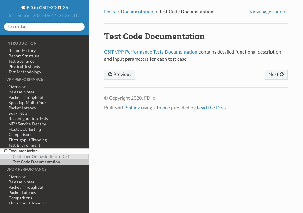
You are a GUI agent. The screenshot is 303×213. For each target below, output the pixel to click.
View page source (267, 11)
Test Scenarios (21, 61)
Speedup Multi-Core (27, 103)
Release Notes (21, 92)
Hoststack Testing (25, 129)
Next (276, 74)
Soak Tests (18, 113)
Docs (109, 11)
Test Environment (24, 145)
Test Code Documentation (36, 162)
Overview (17, 87)
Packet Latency (22, 108)
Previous (119, 74)
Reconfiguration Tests (28, 119)
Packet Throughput (26, 97)
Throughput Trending (28, 140)
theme (163, 108)
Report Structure (24, 56)
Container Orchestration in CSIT (42, 156)
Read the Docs (212, 108)
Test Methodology (25, 72)
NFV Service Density (27, 124)
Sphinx (133, 108)
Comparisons (20, 135)
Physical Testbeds (24, 66)
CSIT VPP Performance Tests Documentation (150, 52)
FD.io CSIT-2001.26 (46, 7)
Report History (22, 51)
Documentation (21, 151)
